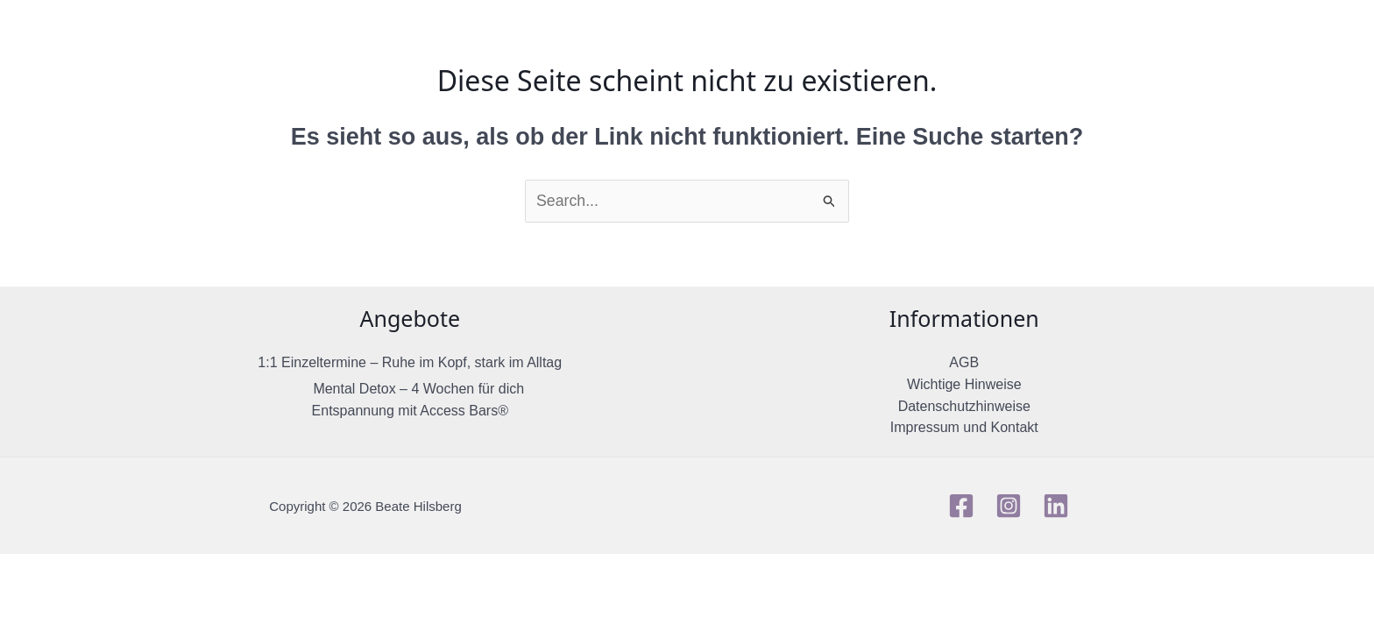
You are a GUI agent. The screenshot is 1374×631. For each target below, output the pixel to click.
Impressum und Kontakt (964, 429)
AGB (964, 363)
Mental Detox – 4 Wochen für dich (418, 388)
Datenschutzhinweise (964, 408)
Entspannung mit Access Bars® (410, 411)
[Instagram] (1008, 507)
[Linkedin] (1056, 507)
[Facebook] (961, 507)
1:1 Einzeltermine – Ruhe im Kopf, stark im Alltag (410, 363)
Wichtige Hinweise (964, 385)
